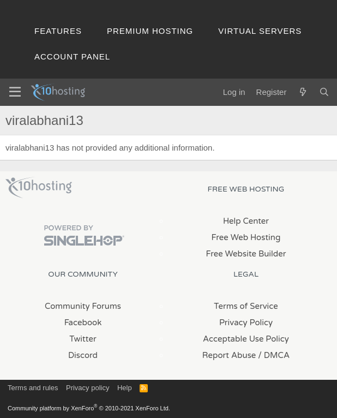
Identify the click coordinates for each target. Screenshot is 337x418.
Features (58, 30)
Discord (83, 355)
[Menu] (15, 92)
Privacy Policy (246, 322)
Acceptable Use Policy (246, 339)
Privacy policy (87, 388)
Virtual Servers (260, 30)
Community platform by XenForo (89, 408)
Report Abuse (229, 355)
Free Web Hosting (246, 237)
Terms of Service (246, 306)
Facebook (83, 322)
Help (124, 388)
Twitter (82, 339)
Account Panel (72, 56)
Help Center (246, 221)
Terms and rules (33, 388)
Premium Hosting (150, 30)
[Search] (324, 92)
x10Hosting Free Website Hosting (38, 188)
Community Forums (83, 306)
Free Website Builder (246, 254)
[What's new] (302, 92)
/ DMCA (274, 355)
